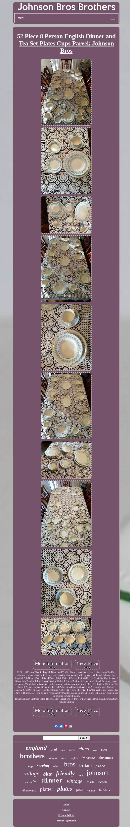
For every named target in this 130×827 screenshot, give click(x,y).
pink (79, 790)
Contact (66, 810)
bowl (95, 750)
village (31, 773)
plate (100, 766)
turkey (104, 789)
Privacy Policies (66, 815)
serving (43, 765)
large (30, 766)
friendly (65, 773)
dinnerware (29, 790)
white (56, 766)
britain (85, 765)
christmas (106, 758)
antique (53, 758)
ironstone (88, 758)
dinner (52, 781)
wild (81, 775)
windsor (91, 790)
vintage (75, 781)
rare (63, 750)
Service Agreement (66, 820)
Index (66, 804)
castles (31, 781)
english (74, 758)
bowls (102, 782)
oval (54, 749)
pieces (72, 750)
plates (64, 788)
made (90, 782)
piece (104, 749)
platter (46, 789)
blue (47, 774)
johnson (98, 773)
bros (69, 764)
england (36, 747)
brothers (32, 756)
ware (64, 758)
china (84, 748)
